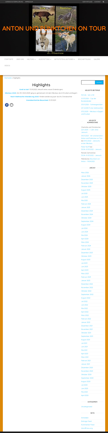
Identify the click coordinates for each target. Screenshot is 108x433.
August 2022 (85, 292)
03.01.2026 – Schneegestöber (92, 98)
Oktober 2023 (86, 250)
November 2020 (87, 365)
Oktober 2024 (86, 211)
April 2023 (84, 264)
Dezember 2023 (87, 246)
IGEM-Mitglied (87, 2)
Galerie (97, 59)
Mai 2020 (84, 386)
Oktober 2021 (86, 326)
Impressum (29, 2)
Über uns (20, 59)
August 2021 (85, 333)
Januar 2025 (85, 201)
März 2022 (85, 309)
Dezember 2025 (87, 173)
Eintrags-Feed (86, 415)
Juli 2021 (84, 337)
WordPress (55, 429)
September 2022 (87, 288)
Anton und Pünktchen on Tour (54, 28)
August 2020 (85, 375)
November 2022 (87, 281)
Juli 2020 (84, 379)
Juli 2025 (84, 187)
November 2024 (87, 208)
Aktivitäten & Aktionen (64, 59)
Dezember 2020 (87, 361)
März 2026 (85, 166)
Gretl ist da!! (24, 83)
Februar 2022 (86, 312)
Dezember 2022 (87, 278)
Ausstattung (45, 59)
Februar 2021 (86, 354)
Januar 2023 (85, 274)
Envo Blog (69, 429)
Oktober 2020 (86, 368)
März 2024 (85, 236)
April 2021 (84, 347)
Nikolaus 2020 (10, 87)
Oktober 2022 (86, 285)
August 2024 (85, 218)
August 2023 (85, 253)
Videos (7, 66)
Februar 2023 (86, 271)
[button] (7, 98)
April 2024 (84, 232)
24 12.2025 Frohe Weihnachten (92, 102)
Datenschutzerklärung (14, 2)
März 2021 (84, 351)
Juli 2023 (84, 257)
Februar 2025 (86, 198)
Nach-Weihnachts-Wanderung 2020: (25, 90)
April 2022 (84, 305)
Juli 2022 (84, 295)
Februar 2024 (86, 239)
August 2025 (85, 184)
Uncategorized (86, 400)
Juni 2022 (84, 299)
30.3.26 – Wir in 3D (87, 89)
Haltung (31, 59)
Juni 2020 (84, 382)
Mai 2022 (84, 302)
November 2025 (87, 177)
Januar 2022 (85, 316)
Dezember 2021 (87, 319)
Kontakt (97, 2)
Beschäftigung (84, 59)
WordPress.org (87, 422)
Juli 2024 (84, 222)
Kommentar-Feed (87, 418)
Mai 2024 (84, 229)
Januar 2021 (85, 358)
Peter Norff (85, 140)
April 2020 (84, 389)
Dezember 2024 (87, 205)
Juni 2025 (84, 191)
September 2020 (87, 372)
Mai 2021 (84, 344)
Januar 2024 (85, 243)
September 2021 (87, 330)
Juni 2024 (84, 225)
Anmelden (84, 411)
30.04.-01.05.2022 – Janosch (91, 143)
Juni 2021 (84, 340)
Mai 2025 (84, 194)
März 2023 (85, 267)
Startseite (8, 59)
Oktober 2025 (86, 180)
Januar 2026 (85, 170)
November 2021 (87, 323)
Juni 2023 (84, 260)
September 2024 (87, 215)
